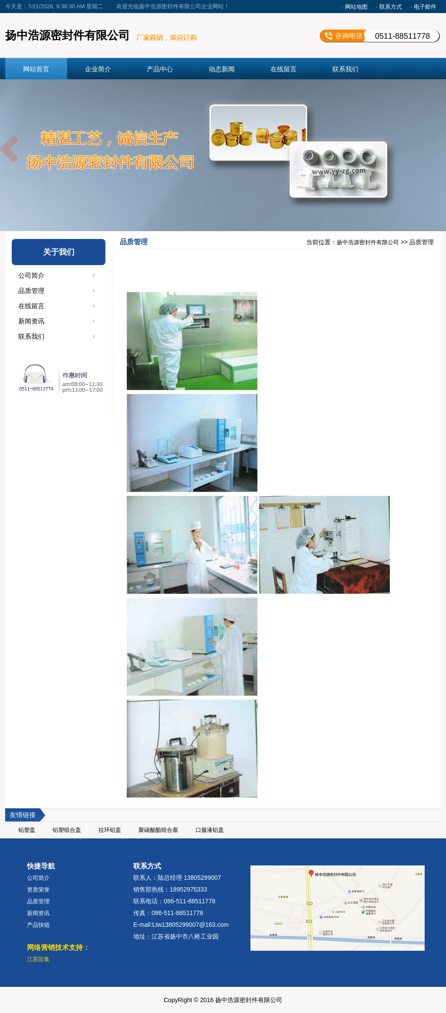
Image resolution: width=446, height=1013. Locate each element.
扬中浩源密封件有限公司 (368, 242)
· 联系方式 (389, 6)
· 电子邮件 (423, 6)
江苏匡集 (38, 959)
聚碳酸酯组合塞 (158, 830)
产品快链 (38, 925)
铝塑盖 (26, 830)
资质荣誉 (38, 889)
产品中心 (160, 69)
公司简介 (31, 275)
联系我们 (345, 69)
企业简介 (98, 69)
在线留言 (283, 69)
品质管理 (31, 290)
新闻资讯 (31, 321)
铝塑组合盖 (67, 830)
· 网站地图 (354, 6)
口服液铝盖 (210, 830)
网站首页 (36, 69)
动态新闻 (222, 69)
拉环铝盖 (109, 830)
